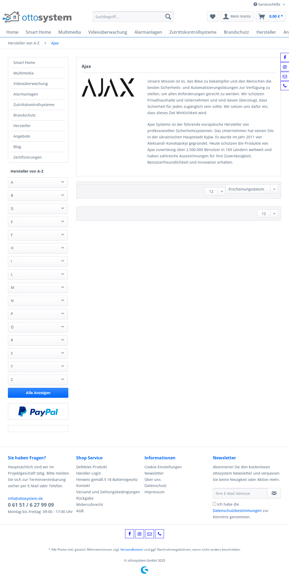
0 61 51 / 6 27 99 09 (31, 504)
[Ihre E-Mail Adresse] (240, 493)
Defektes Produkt (91, 466)
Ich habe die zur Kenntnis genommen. (241, 510)
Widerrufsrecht (89, 504)
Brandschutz (24, 115)
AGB (80, 510)
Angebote (21, 136)
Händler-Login (88, 473)
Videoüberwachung (30, 83)
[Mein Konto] (237, 16)
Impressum (154, 491)
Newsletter (154, 473)
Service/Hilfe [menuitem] (267, 4)
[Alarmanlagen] (148, 32)
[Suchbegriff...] (133, 16)
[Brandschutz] (236, 32)
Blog (17, 146)
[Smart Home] (38, 32)
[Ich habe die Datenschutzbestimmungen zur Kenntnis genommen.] (214, 504)
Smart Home (24, 62)
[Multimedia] (70, 32)
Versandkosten (131, 549)
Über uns (153, 479)
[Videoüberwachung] (108, 32)
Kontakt (83, 485)
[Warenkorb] (271, 16)
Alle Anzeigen (38, 392)
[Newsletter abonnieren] (274, 493)
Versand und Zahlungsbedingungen (108, 491)
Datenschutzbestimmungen (237, 510)
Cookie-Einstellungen (163, 466)
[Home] (12, 32)
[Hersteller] (266, 32)
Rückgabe (85, 498)
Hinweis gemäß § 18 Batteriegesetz (107, 479)
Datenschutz (156, 485)
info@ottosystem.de (25, 498)
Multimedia (23, 73)
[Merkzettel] (212, 16)
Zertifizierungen (27, 157)
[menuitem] (133, 19)
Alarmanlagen (25, 94)
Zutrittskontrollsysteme (33, 104)
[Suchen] (168, 16)
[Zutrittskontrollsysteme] (193, 32)
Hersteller (22, 125)
